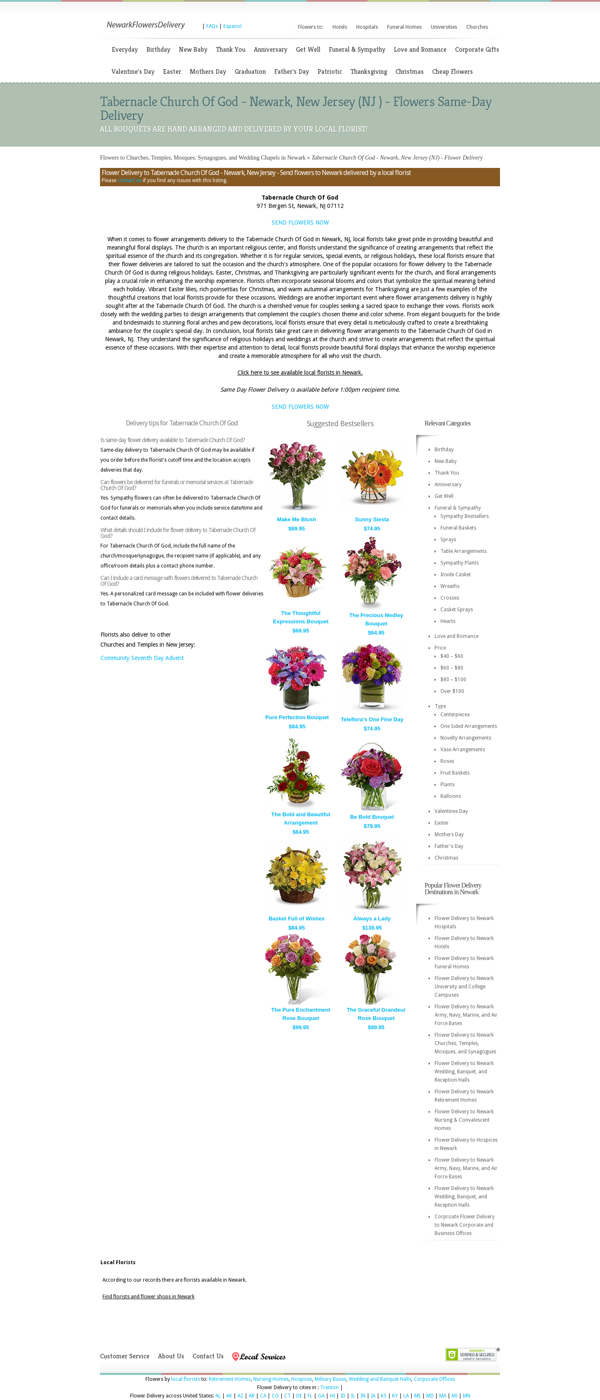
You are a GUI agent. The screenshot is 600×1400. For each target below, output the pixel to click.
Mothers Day (208, 71)
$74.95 (372, 528)
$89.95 (296, 528)
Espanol (232, 26)
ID (342, 1396)
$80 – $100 (453, 679)
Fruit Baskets (455, 773)
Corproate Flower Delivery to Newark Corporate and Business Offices (465, 1225)
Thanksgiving (368, 71)
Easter (172, 71)
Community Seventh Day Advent (142, 658)
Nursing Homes (271, 1379)
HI (332, 1396)
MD (430, 1396)
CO (275, 1396)
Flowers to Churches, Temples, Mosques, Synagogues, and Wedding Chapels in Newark (203, 158)
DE (299, 1396)
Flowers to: (310, 27)
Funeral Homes (404, 27)
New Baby (193, 49)
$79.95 (372, 826)
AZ (240, 1396)
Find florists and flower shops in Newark (148, 1297)
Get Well (308, 49)
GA (321, 1396)
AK (229, 1396)
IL (353, 1396)
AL (218, 1396)
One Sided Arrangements (468, 726)
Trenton (329, 1387)
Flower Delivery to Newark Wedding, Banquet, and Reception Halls (464, 1071)
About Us (171, 1356)
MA (442, 1396)
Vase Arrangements (462, 749)
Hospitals (367, 27)
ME (417, 1396)
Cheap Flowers (452, 71)
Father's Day (291, 71)
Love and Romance (420, 49)
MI (455, 1396)
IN (362, 1396)
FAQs (212, 26)
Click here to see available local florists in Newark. (300, 372)
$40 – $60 (451, 656)
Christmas (409, 71)
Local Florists (117, 1262)
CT (287, 1396)
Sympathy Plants (459, 563)
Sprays (448, 539)
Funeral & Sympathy (357, 49)
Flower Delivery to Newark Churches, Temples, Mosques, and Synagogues (465, 1043)
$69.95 (300, 631)
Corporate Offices (434, 1379)
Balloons (450, 796)
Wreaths (450, 586)
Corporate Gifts (477, 49)
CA (263, 1396)
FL (310, 1396)
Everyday (125, 49)
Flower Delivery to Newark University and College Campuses (464, 986)
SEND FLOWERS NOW (300, 222)
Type (440, 706)
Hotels (339, 27)
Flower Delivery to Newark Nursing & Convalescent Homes (464, 1120)
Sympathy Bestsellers (464, 516)
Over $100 (452, 691)
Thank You (230, 49)
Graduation (250, 71)
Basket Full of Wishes (297, 918)
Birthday (158, 49)
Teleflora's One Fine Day (372, 719)
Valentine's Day (133, 71)
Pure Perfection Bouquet (297, 717)
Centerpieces (455, 715)
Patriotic (330, 71)
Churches (477, 27)
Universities (444, 27)
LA (406, 1396)
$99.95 (300, 1027)
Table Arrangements (463, 551)
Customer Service (125, 1356)
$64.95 (376, 633)
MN (466, 1396)
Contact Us (208, 1356)
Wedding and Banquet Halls (380, 1379)
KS (384, 1396)
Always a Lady (372, 918)
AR (252, 1396)
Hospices (301, 1379)
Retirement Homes (230, 1379)
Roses (447, 761)
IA (373, 1396)
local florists (185, 1379)
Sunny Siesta (372, 519)
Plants (447, 785)
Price (440, 648)
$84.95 (297, 726)
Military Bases (330, 1379)
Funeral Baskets (458, 528)
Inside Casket (455, 575)
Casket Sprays (456, 609)
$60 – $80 (451, 668)
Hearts (447, 621)
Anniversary (271, 49)
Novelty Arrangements (465, 738)
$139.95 (372, 928)
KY (395, 1396)
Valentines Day (451, 811)
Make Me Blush (296, 519)
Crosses (449, 598)
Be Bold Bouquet (372, 817)
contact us (130, 180)
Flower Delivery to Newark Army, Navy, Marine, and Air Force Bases (466, 1015)
